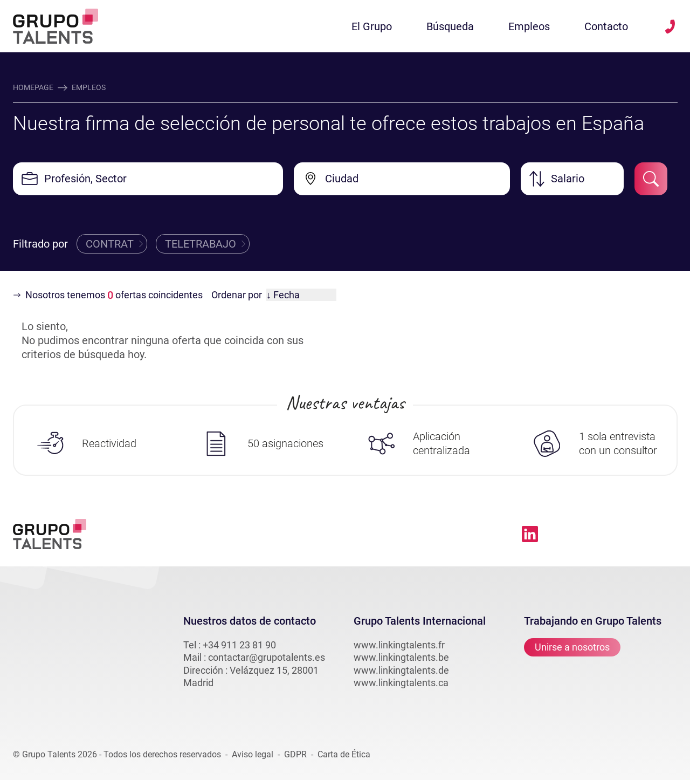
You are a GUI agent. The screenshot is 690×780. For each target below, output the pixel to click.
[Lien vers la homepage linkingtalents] (55, 26)
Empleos (529, 26)
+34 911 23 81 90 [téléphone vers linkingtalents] (239, 645)
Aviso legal (252, 754)
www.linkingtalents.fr (399, 645)
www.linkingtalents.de (401, 670)
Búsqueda (450, 26)
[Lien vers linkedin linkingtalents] (530, 534)
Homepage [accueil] (33, 87)
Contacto (606, 26)
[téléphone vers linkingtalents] (670, 26)
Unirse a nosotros (572, 647)
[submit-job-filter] (650, 178)
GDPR (295, 754)
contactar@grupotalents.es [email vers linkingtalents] (266, 657)
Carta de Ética (344, 754)
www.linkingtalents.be (401, 657)
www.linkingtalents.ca (401, 682)
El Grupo (371, 26)
